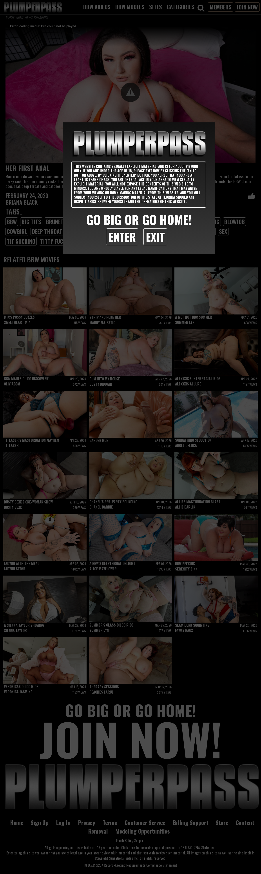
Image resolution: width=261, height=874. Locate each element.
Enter (122, 237)
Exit (155, 237)
